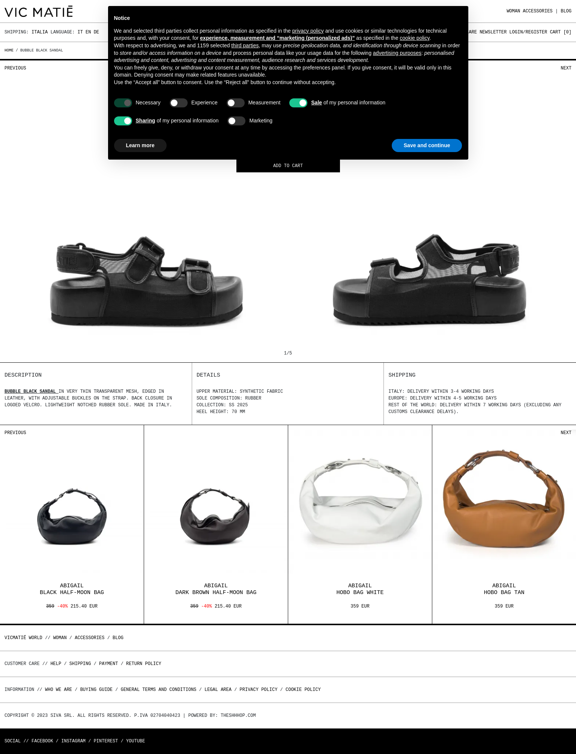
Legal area (218, 689)
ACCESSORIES (537, 11)
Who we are (58, 689)
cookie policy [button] (414, 38)
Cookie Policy (303, 689)
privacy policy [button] (308, 31)
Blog (566, 11)
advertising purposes (397, 53)
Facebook (42, 741)
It (80, 32)
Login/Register (528, 32)
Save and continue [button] (427, 145)
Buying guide (96, 689)
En (88, 32)
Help (55, 664)
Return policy (143, 664)
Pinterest (106, 741)
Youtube (135, 741)
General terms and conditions (159, 689)
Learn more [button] (140, 145)
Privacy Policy (259, 689)
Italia (40, 32)
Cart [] (560, 32)
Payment (108, 664)
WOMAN (513, 11)
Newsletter (493, 32)
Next (566, 68)
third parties (245, 45)
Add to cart (288, 166)
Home (10, 50)
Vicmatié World (23, 638)
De (96, 32)
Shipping (80, 664)
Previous (15, 68)
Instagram (73, 741)
